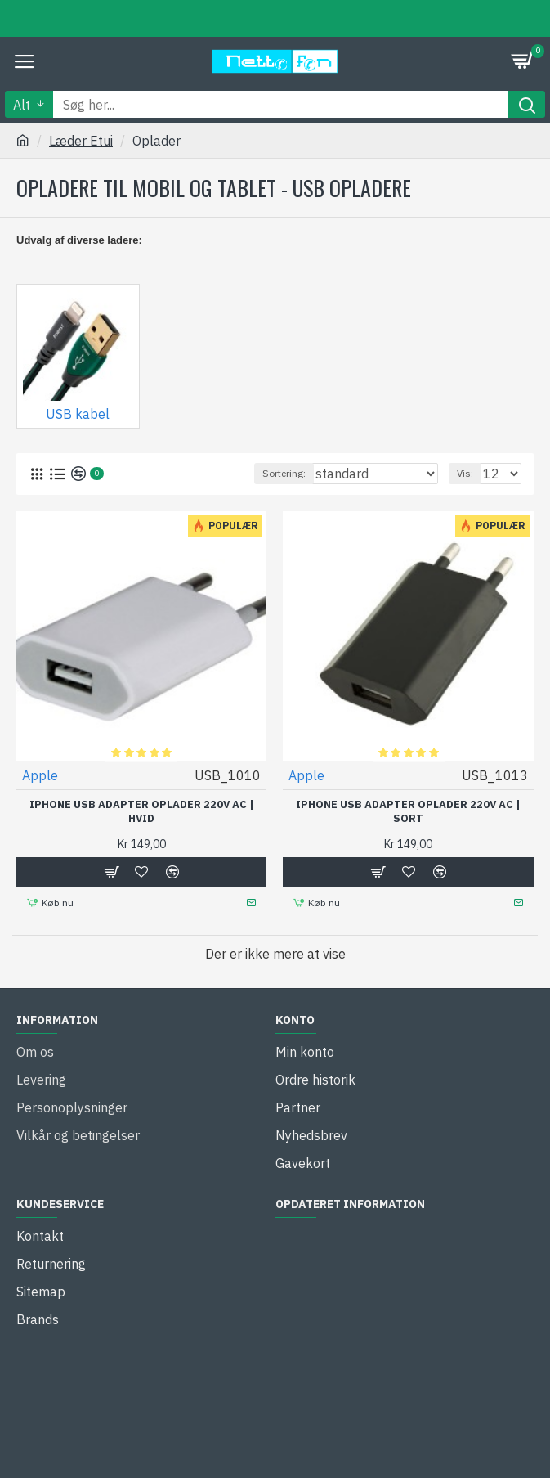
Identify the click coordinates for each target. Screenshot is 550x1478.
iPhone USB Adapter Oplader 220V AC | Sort (408, 811)
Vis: (465, 473)
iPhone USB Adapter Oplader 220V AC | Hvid (141, 811)
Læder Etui (81, 141)
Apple (40, 775)
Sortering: (284, 473)
